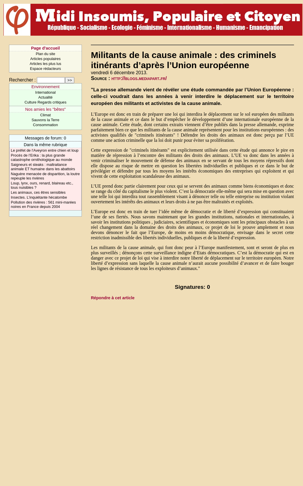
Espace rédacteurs (45, 68)
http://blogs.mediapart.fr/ (139, 78)
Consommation (45, 125)
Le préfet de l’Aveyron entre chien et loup (44, 150)
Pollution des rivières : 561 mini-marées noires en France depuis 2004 (43, 204)
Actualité (45, 97)
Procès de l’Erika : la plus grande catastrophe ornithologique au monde (41, 157)
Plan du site (45, 54)
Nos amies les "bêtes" (45, 109)
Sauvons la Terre (45, 120)
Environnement (45, 86)
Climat (45, 115)
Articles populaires (45, 59)
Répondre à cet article (112, 297)
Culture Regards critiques (45, 102)
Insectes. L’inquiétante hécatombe (39, 197)
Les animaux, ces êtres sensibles (38, 192)
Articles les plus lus (45, 63)
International (45, 92)
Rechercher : (22, 79)
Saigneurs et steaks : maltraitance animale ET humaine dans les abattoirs (43, 166)
